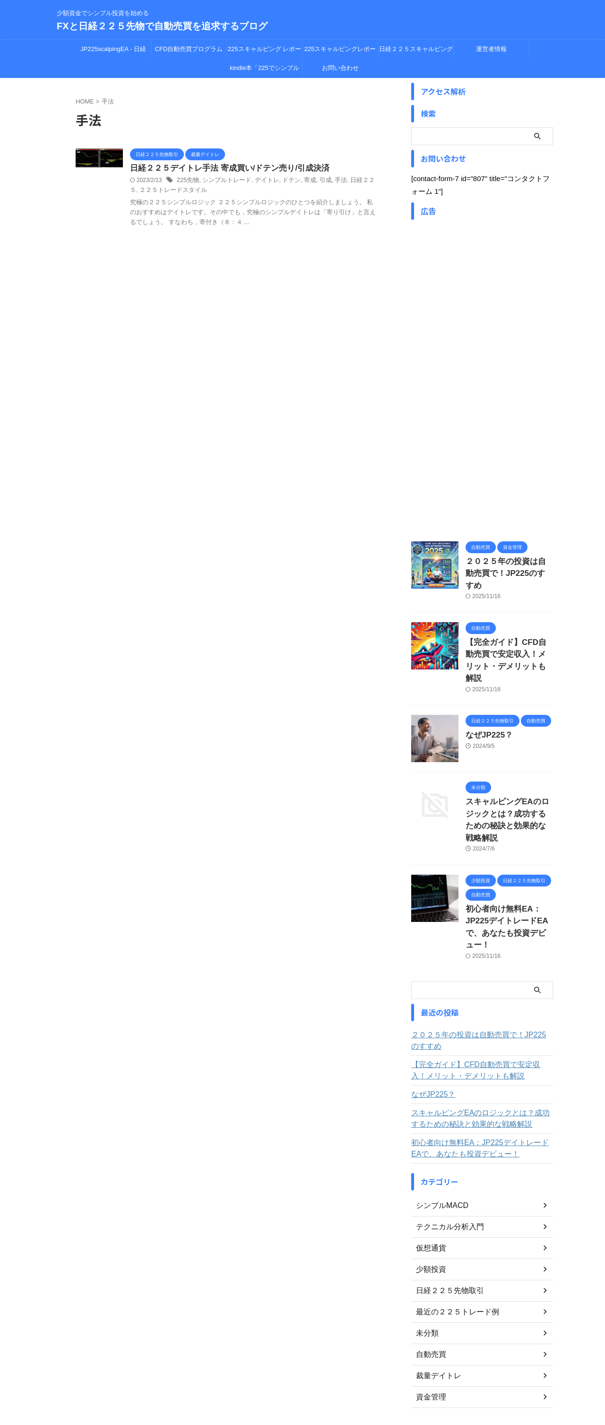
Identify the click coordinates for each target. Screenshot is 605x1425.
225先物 (187, 181)
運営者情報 (491, 48)
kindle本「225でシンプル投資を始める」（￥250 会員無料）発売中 (264, 71)
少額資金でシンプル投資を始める (302, 1381)
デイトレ (260, 181)
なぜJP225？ (485, 702)
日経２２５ (352, 181)
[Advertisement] (482, 388)
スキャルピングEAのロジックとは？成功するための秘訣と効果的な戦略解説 (509, 779)
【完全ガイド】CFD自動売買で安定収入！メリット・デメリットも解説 (509, 636)
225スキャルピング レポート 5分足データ (264, 52)
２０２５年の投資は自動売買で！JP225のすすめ (480, 976)
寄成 (300, 181)
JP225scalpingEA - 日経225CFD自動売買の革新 (113, 52)
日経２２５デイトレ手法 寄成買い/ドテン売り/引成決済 (224, 169)
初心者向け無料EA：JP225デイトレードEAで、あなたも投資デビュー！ (507, 870)
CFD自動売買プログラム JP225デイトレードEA (189, 52)
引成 (315, 181)
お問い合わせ (340, 67)
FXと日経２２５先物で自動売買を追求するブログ (162, 26)
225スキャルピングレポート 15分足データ (340, 52)
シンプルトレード (223, 181)
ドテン (283, 181)
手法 (330, 181)
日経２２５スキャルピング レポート (416, 52)
